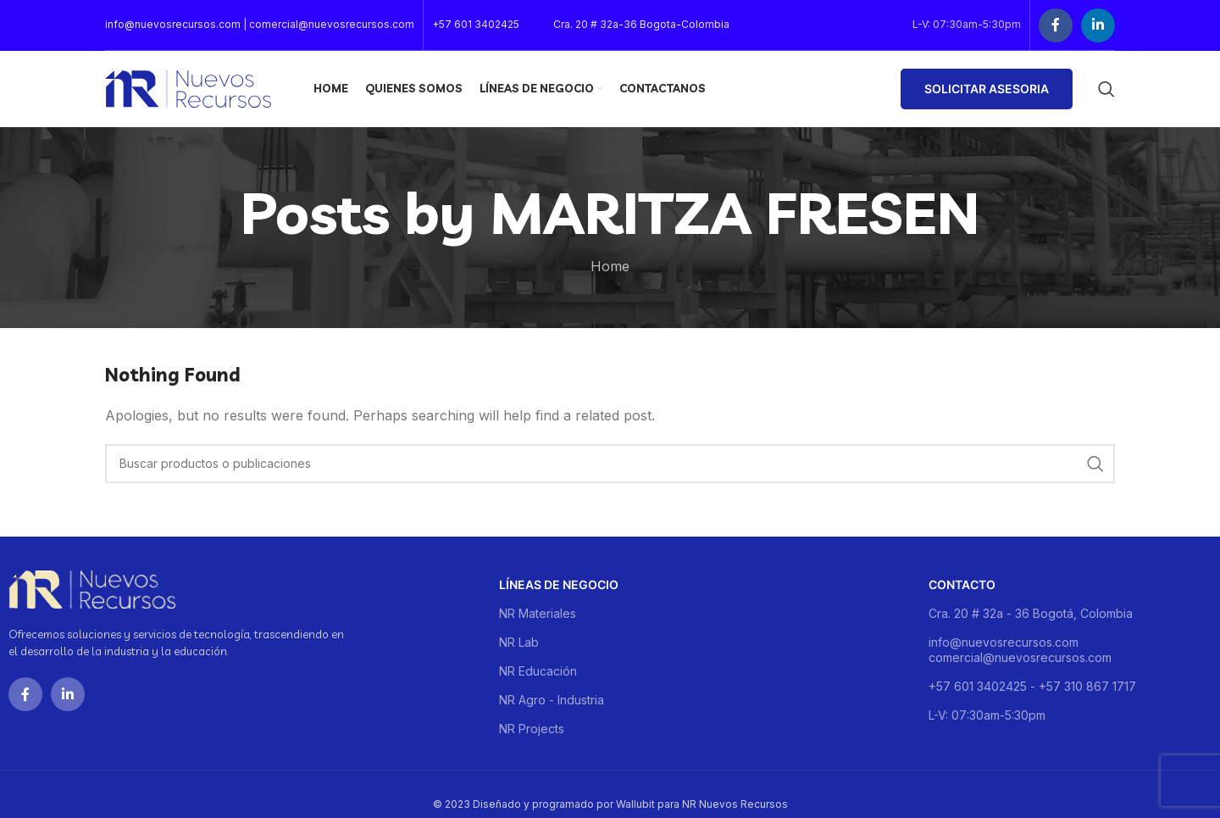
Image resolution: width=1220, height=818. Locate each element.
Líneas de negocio (558, 584)
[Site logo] (188, 87)
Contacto (962, 584)
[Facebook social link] (1056, 25)
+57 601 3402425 (475, 24)
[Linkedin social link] (1098, 25)
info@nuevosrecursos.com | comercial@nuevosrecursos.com (259, 24)
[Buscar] (1106, 89)
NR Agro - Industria (551, 700)
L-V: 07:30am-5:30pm (987, 715)
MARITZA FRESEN (735, 212)
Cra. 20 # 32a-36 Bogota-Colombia (641, 24)
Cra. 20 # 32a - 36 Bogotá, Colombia (1031, 613)
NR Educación (538, 671)
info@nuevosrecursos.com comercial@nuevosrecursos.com (1020, 650)
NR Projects (531, 728)
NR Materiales (537, 613)
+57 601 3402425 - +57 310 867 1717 (1032, 686)
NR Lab (519, 642)
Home (610, 266)
